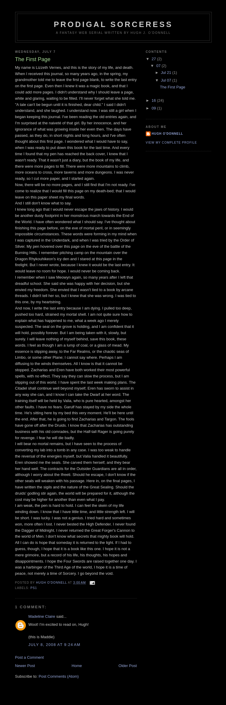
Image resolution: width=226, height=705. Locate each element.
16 (154, 100)
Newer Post (25, 665)
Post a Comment (29, 657)
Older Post (127, 665)
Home (77, 665)
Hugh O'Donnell (167, 133)
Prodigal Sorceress (113, 24)
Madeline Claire (42, 616)
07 (159, 65)
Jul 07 (166, 80)
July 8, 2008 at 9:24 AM (54, 644)
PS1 (34, 588)
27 (154, 59)
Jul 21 (166, 72)
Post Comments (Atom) (59, 676)
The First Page (172, 87)
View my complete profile (171, 142)
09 (154, 108)
